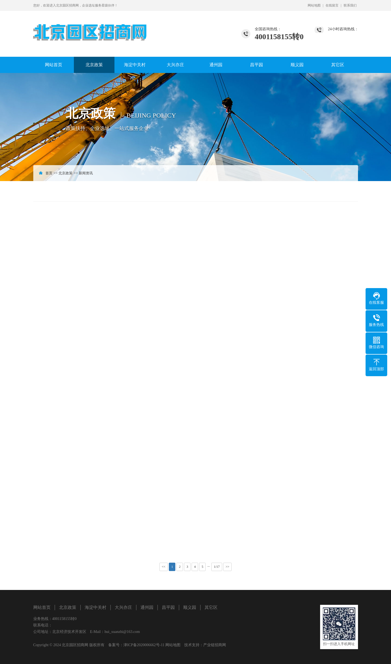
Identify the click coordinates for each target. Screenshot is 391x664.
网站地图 (314, 5)
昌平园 (256, 64)
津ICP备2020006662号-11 (144, 645)
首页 (48, 173)
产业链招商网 (214, 645)
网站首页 (53, 64)
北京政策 (94, 64)
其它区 (337, 64)
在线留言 (332, 5)
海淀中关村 (135, 64)
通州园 (215, 64)
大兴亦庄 (175, 64)
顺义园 (297, 64)
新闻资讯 (86, 173)
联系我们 (350, 5)
